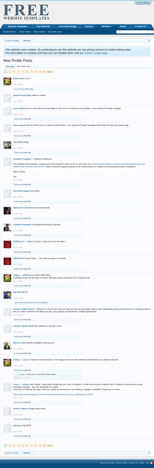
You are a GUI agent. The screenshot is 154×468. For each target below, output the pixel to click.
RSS (151, 463)
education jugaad (21, 191)
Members (106, 26)
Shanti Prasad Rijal (22, 95)
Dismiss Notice (148, 49)
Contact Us (140, 26)
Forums (89, 26)
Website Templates (17, 26)
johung (16, 425)
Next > (50, 72)
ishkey (16, 78)
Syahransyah (19, 119)
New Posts (10, 66)
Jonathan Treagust (22, 159)
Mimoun (38, 159)
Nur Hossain (19, 292)
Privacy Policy (121, 463)
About (123, 26)
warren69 (17, 142)
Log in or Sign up (143, 2)
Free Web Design (67, 26)
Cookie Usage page (95, 52)
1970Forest (18, 241)
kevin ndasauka (20, 89)
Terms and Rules (107, 463)
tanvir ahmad (19, 108)
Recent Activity (39, 32)
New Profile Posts (23, 66)
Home (141, 463)
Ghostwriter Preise (34, 302)
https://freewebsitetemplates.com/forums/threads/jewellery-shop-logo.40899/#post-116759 (53, 394)
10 (44, 72)
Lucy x (26, 360)
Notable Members (9, 32)
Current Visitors (25, 32)
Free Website (43, 26)
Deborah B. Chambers (23, 208)
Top (147, 463)
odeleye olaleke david (23, 309)
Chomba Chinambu (22, 224)
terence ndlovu (20, 408)
